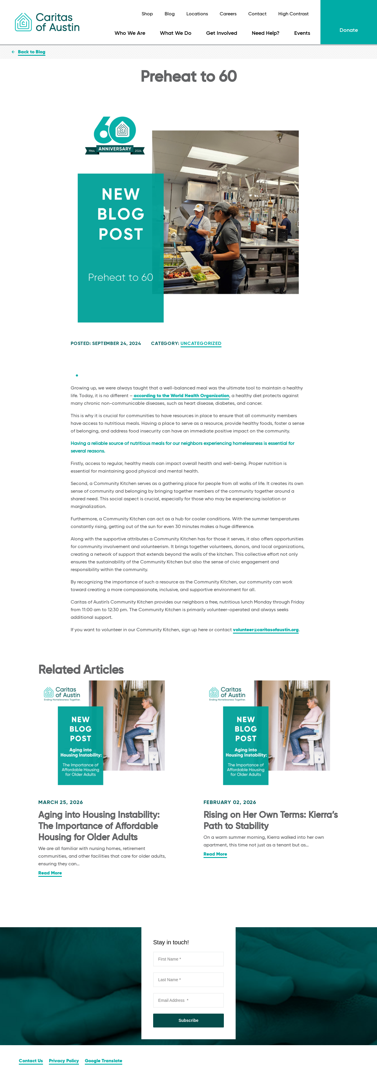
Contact (257, 14)
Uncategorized (201, 343)
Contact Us (31, 1061)
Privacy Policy (64, 1061)
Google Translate (103, 1061)
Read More (50, 873)
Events (302, 33)
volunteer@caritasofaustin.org (266, 630)
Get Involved (221, 33)
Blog (170, 14)
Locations (197, 14)
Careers (228, 14)
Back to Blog (31, 52)
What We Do (175, 33)
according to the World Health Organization (181, 396)
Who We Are (130, 33)
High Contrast (293, 14)
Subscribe (188, 1020)
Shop (147, 14)
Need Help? (266, 33)
